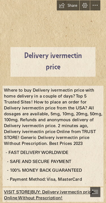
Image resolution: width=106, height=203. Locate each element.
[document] (53, 101)
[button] (68, 5)
